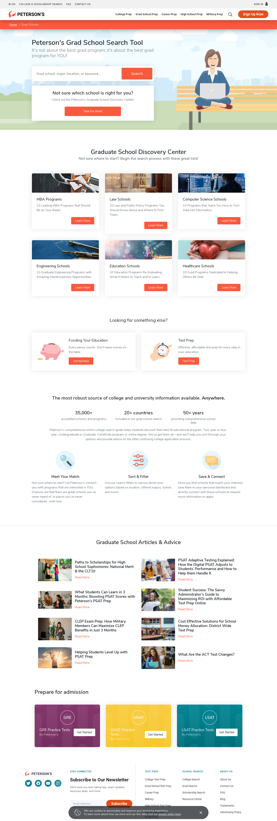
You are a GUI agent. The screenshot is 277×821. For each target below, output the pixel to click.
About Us (225, 779)
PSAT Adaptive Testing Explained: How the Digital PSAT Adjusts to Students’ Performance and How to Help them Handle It (207, 567)
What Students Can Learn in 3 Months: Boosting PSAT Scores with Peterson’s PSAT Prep (105, 597)
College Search (191, 779)
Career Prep (169, 14)
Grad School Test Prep (158, 786)
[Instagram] (57, 783)
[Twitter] (28, 783)
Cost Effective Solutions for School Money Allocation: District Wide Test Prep (207, 626)
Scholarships (81, 361)
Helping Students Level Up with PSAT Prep (101, 654)
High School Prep (192, 14)
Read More (82, 577)
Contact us (83, 4)
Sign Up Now (253, 14)
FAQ (68, 4)
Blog (12, 4)
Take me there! (92, 111)
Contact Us (226, 786)
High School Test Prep (158, 805)
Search (137, 73)
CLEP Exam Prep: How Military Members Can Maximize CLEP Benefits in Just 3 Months (100, 626)
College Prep (123, 14)
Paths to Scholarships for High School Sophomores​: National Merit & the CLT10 (104, 567)
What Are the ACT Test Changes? (206, 654)
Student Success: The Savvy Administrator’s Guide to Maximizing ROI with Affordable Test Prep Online (205, 597)
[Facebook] (38, 783)
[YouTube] (48, 783)
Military (149, 799)
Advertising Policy (230, 812)
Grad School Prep (147, 14)
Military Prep (214, 14)
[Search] (230, 14)
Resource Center (192, 799)
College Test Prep (155, 779)
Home (13, 25)
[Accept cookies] (198, 812)
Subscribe (119, 804)
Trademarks (227, 805)
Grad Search (189, 786)
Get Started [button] (84, 732)
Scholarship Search (193, 792)
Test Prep (189, 361)
